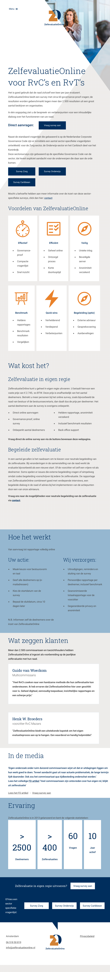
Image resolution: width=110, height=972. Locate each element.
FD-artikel (34, 783)
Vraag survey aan (41, 795)
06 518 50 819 (13, 945)
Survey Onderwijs (64, 908)
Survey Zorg (36, 908)
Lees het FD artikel (18, 795)
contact (48, 200)
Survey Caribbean (16, 182)
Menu (11, 9)
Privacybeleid (87, 938)
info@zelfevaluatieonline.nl (20, 950)
